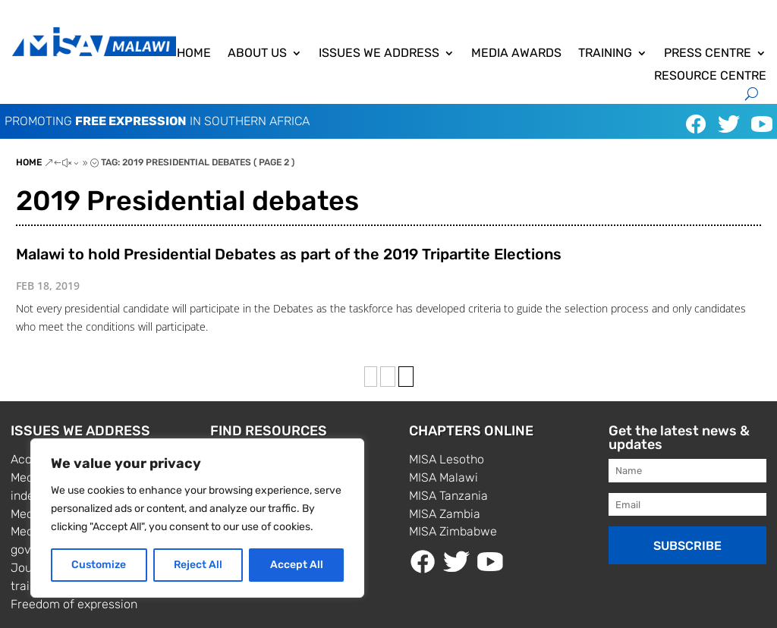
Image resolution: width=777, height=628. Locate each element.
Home (194, 54)
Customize (98, 564)
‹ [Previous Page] (371, 376)
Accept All (296, 564)
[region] (197, 518)
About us (257, 54)
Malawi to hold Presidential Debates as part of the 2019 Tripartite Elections (289, 254)
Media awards (516, 54)
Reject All (198, 564)
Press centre (707, 54)
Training (605, 54)
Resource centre (710, 77)
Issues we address (379, 54)
